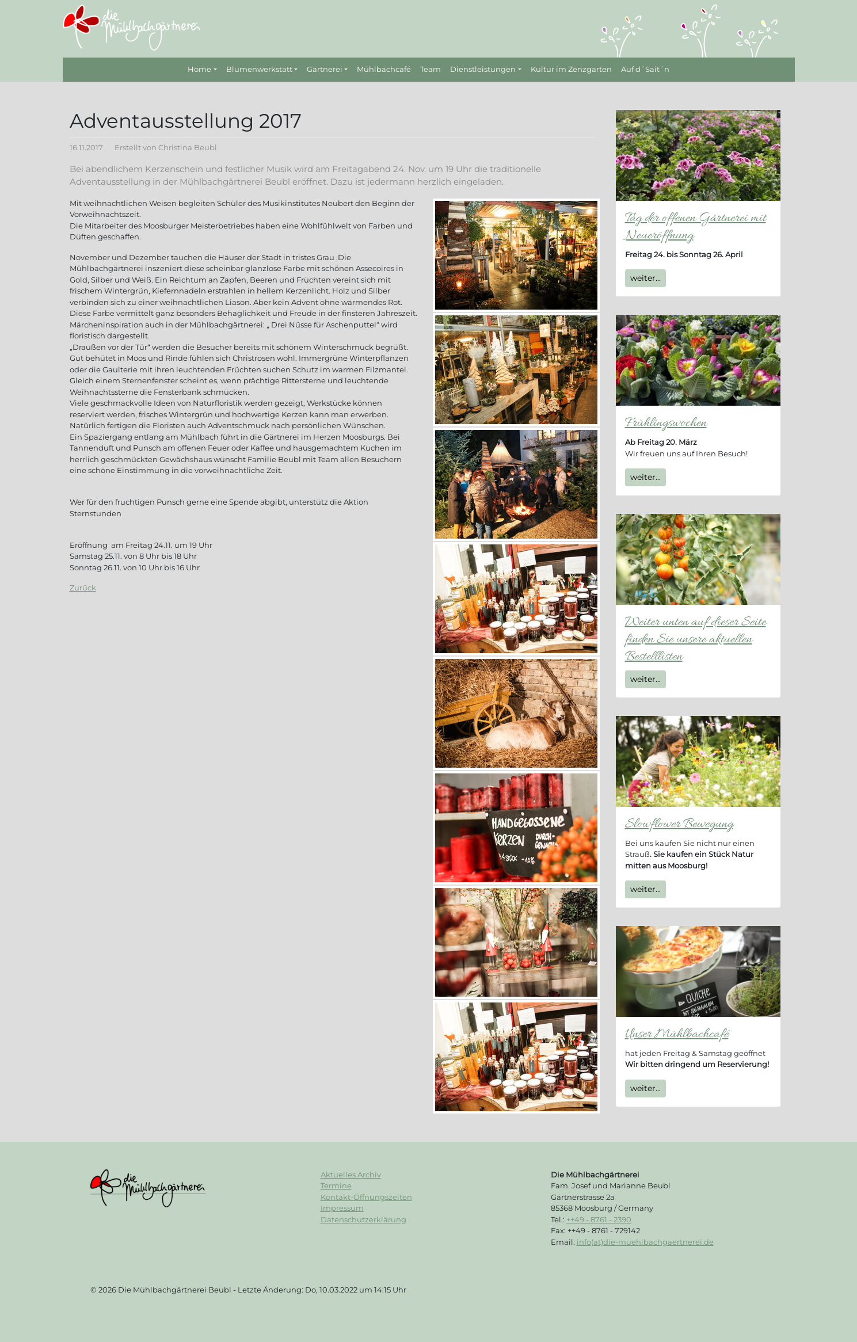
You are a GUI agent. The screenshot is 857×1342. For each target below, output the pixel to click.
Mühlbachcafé (384, 69)
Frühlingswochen (666, 423)
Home (199, 69)
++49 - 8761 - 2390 (598, 1219)
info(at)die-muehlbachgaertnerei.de (645, 1241)
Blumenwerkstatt (259, 69)
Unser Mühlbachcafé (677, 1034)
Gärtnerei (324, 69)
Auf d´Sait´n (645, 69)
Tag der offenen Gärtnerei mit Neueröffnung (695, 227)
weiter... (645, 278)
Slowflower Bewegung (679, 824)
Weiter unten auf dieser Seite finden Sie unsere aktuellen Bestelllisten (695, 639)
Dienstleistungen (483, 69)
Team (430, 69)
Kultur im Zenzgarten (571, 69)
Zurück (83, 587)
